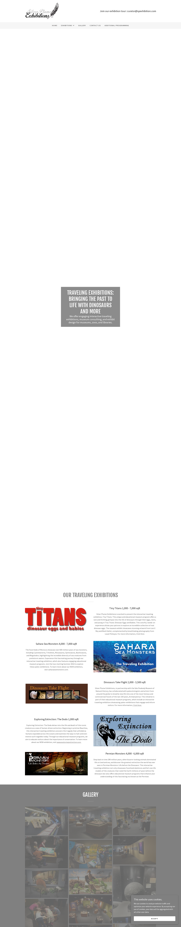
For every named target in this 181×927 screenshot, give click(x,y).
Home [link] (54, 25)
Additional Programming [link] (117, 25)
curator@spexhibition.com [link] (141, 11)
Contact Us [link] (95, 25)
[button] (68, 25)
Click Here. (137, 705)
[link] (42, 11)
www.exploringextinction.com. (69, 742)
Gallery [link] (82, 25)
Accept (154, 918)
